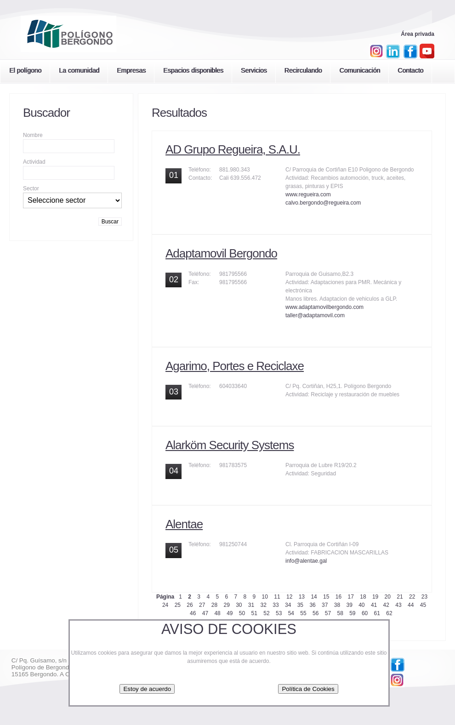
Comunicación (359, 70)
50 (242, 613)
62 (389, 613)
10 (265, 597)
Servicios (254, 70)
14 (314, 597)
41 (374, 605)
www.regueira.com (308, 194)
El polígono (25, 70)
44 (411, 605)
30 (239, 605)
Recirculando (303, 70)
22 (412, 597)
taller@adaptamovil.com (315, 315)
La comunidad (79, 70)
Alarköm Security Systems (229, 445)
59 (352, 613)
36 (312, 605)
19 (375, 597)
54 (291, 613)
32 (264, 605)
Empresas (131, 70)
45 (423, 605)
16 (338, 597)
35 (300, 605)
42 (386, 605)
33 (276, 605)
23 (424, 597)
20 (388, 597)
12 (289, 597)
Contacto (410, 70)
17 (351, 597)
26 (190, 605)
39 (349, 605)
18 (363, 597)
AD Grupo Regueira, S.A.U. (232, 149)
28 (214, 605)
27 (202, 605)
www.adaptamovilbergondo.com (324, 307)
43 (398, 605)
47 (205, 613)
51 (254, 613)
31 (251, 605)
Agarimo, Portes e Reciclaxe (234, 366)
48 (217, 613)
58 (340, 613)
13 (302, 597)
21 (400, 597)
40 (361, 605)
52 (266, 613)
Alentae (184, 524)
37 (325, 605)
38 (337, 605)
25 (178, 605)
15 (326, 597)
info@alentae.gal (306, 561)
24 (165, 605)
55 (303, 613)
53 (279, 613)
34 (288, 605)
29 (226, 605)
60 (365, 613)
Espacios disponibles (193, 70)
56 (315, 613)
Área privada (417, 34)
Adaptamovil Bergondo (221, 253)
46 (193, 613)
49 (230, 613)
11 (277, 597)
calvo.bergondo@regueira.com (323, 203)
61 (377, 613)
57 (328, 613)
